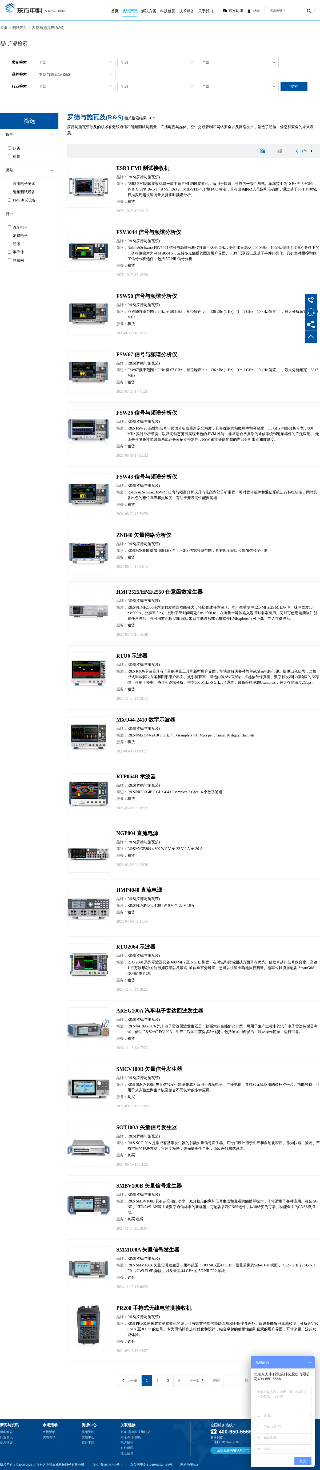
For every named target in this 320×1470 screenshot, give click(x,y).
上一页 (129, 1380)
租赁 (14, 157)
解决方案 (148, 11)
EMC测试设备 (22, 200)
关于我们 (205, 11)
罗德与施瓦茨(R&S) (48, 28)
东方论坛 (235, 11)
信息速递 (6, 1442)
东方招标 (127, 1442)
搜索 (294, 86)
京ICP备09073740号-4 (107, 1465)
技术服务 (186, 11)
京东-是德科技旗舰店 (135, 1432)
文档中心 (88, 1437)
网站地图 (186, 1465)
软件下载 (88, 1442)
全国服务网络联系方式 (233, 1450)
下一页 (196, 1380)
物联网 (16, 260)
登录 (256, 11)
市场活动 (49, 1432)
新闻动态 (6, 1432)
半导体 (16, 252)
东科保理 (127, 1448)
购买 (14, 148)
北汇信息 (127, 1453)
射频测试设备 (21, 192)
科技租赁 (167, 11)
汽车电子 (18, 227)
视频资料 (88, 1432)
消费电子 (18, 236)
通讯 (14, 244)
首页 (114, 11)
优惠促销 (49, 1437)
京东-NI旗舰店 (131, 1437)
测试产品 (129, 11)
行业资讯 (6, 1437)
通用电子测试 (21, 184)
